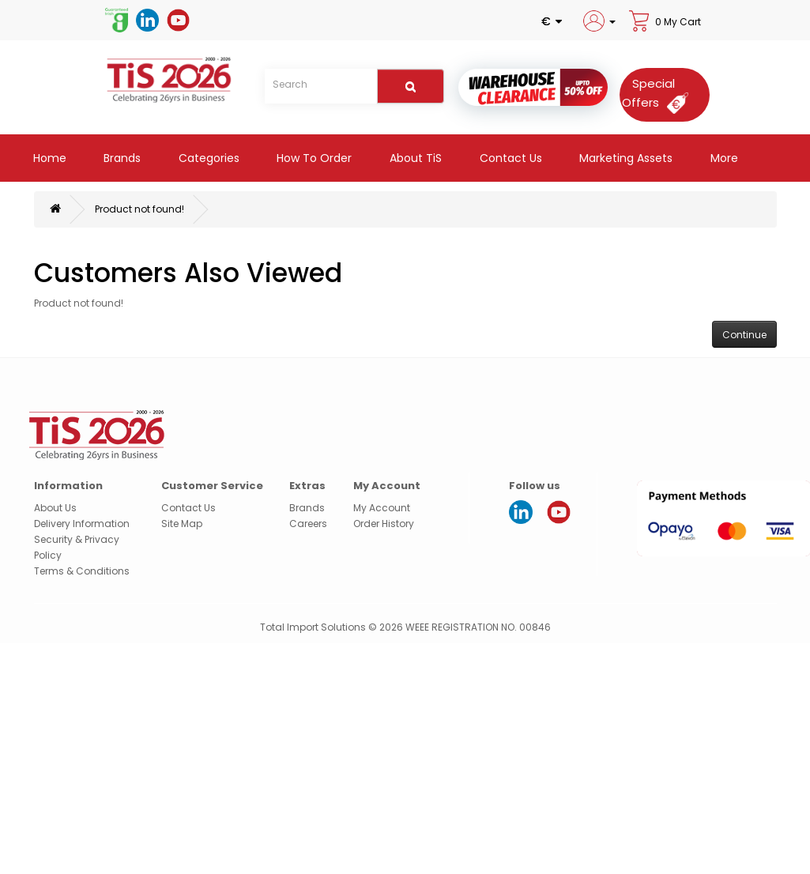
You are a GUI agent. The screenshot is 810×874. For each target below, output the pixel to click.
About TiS (414, 158)
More (722, 158)
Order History (383, 523)
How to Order (312, 158)
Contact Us (509, 158)
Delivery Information (82, 523)
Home (48, 158)
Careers (308, 523)
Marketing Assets (624, 158)
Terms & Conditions (82, 571)
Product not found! (139, 209)
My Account (381, 507)
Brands (120, 158)
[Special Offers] (660, 92)
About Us (55, 507)
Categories (207, 158)
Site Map (181, 523)
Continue (744, 334)
